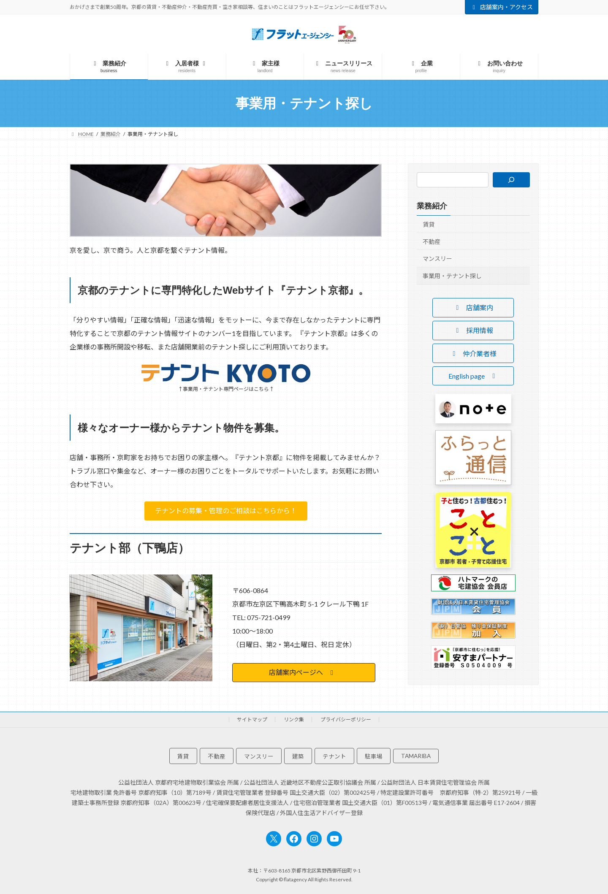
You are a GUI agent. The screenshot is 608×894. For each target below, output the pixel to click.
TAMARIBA (416, 756)
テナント (334, 756)
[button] (225, 510)
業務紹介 (432, 206)
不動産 (431, 241)
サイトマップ (252, 719)
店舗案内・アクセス (501, 7)
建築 (298, 756)
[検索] (511, 179)
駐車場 (374, 756)
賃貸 (428, 224)
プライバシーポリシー (345, 719)
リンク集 (294, 719)
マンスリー (437, 258)
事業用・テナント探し (452, 275)
